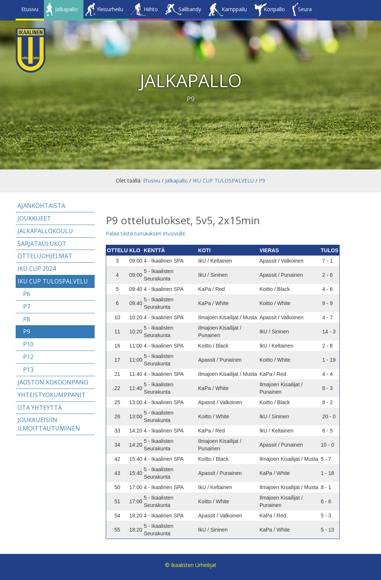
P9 (262, 180)
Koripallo (274, 9)
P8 (26, 319)
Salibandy (189, 9)
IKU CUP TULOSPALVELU (223, 180)
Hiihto (151, 9)
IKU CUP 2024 (37, 268)
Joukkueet (34, 218)
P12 (28, 357)
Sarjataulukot (42, 244)
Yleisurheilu (109, 9)
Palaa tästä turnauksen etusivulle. (146, 233)
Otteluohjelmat (45, 256)
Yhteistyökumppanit (52, 395)
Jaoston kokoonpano (53, 382)
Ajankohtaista (41, 206)
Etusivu (29, 9)
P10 (28, 344)
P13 (28, 369)
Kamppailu (234, 9)
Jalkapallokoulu (45, 231)
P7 (26, 306)
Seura (305, 9)
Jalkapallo (66, 9)
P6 (26, 294)
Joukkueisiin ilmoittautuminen (49, 424)
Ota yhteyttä (40, 407)
